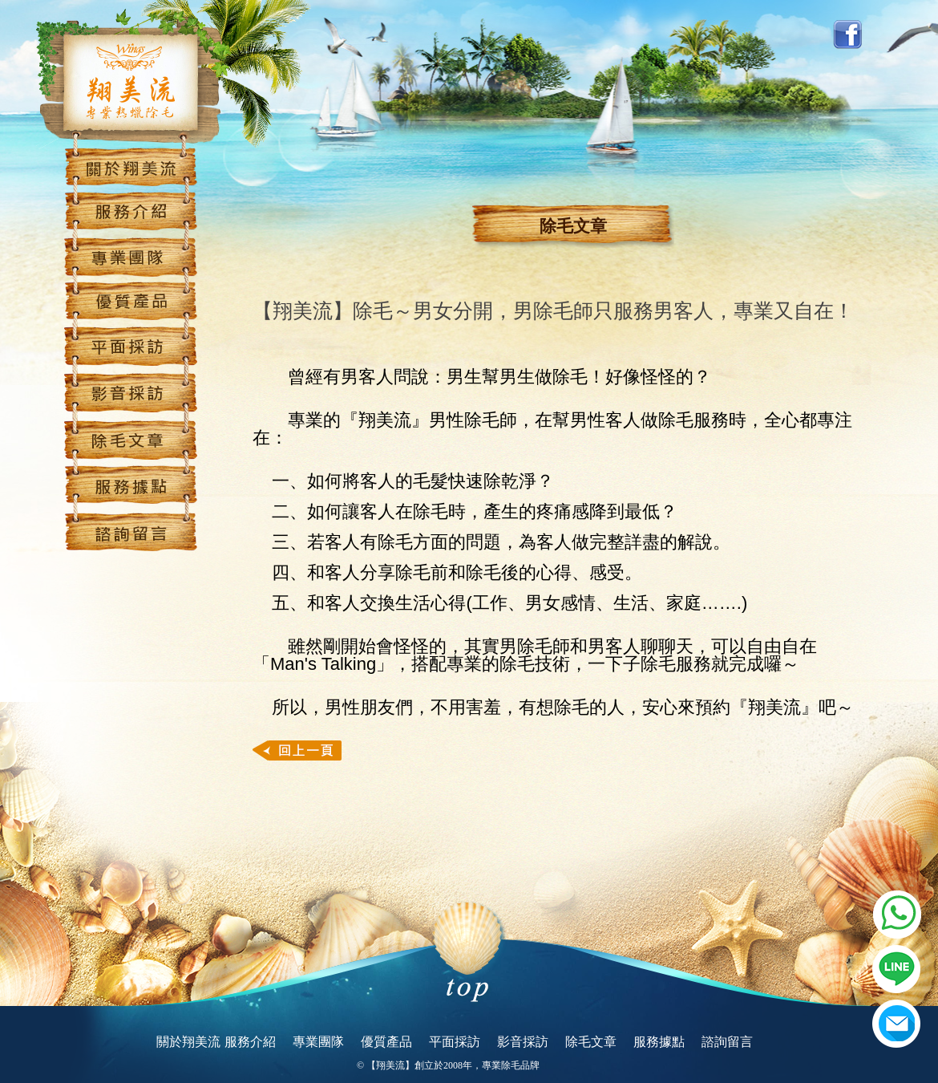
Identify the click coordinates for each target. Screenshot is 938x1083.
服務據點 (659, 1042)
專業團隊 (318, 1042)
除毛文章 (591, 1042)
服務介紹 (250, 1042)
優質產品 (386, 1042)
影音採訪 (522, 1042)
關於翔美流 (188, 1042)
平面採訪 (454, 1042)
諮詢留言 (727, 1042)
